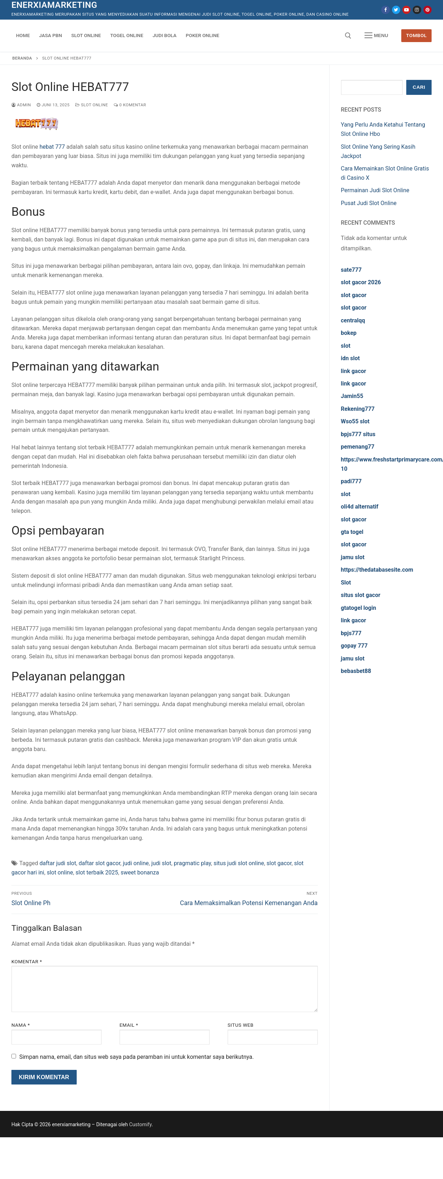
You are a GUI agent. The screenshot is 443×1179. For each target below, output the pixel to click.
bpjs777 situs (358, 434)
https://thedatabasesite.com (377, 569)
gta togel (352, 532)
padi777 (351, 481)
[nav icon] (376, 35)
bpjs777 (351, 633)
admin (21, 104)
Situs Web (241, 1025)
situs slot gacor (361, 595)
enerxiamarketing (54, 5)
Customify (140, 1124)
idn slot (350, 358)
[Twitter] (396, 10)
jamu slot (353, 557)
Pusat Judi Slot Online (369, 203)
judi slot (161, 863)
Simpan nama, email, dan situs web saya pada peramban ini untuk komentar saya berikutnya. (136, 1056)
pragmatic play (192, 863)
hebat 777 (52, 146)
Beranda (22, 58)
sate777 (351, 269)
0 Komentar (130, 104)
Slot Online (91, 104)
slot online (60, 872)
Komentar (26, 961)
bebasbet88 (356, 671)
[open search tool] (348, 35)
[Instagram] (417, 10)
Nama (20, 1025)
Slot (346, 582)
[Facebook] (385, 10)
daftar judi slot (58, 863)
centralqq (353, 320)
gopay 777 (354, 645)
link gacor (353, 371)
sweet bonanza (140, 872)
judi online (136, 863)
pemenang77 (358, 446)
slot (346, 345)
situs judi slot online (239, 863)
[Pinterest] (427, 10)
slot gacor (278, 863)
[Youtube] (406, 10)
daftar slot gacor (100, 863)
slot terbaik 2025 (97, 872)
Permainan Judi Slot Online (375, 190)
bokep (349, 333)
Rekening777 (358, 408)
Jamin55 (352, 396)
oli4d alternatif (359, 506)
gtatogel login (358, 607)
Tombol (416, 35)
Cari (419, 87)
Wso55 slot (355, 421)
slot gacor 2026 (361, 282)
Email (128, 1025)
